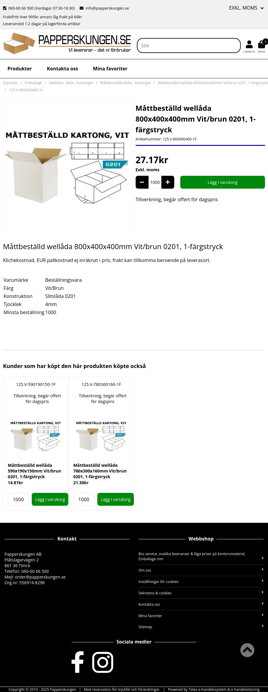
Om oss (201, 570)
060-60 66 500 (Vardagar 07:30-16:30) (39, 8)
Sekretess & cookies (201, 593)
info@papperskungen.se (104, 8)
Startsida (10, 82)
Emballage (33, 82)
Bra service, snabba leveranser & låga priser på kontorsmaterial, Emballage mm (201, 556)
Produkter (19, 68)
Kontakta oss (62, 68)
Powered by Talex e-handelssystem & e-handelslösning (214, 689)
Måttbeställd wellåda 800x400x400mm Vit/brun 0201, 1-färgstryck (213, 82)
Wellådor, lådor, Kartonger (71, 82)
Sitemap (201, 626)
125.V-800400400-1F (26, 90)
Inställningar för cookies (201, 581)
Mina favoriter (110, 68)
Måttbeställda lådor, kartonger (125, 82)
